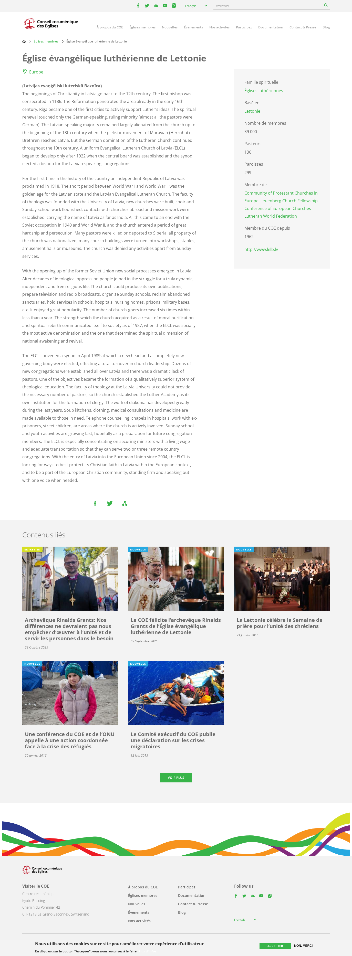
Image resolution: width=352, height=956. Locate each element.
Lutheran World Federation (270, 216)
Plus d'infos (147, 951)
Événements (193, 27)
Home (24, 41)
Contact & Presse (302, 27)
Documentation (270, 27)
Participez (244, 27)
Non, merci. (303, 946)
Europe (36, 72)
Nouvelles (170, 27)
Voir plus (176, 778)
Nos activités (219, 27)
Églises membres (142, 27)
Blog (326, 27)
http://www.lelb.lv (261, 249)
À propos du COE (110, 27)
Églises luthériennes (263, 90)
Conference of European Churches (277, 208)
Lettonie (252, 111)
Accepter (275, 946)
